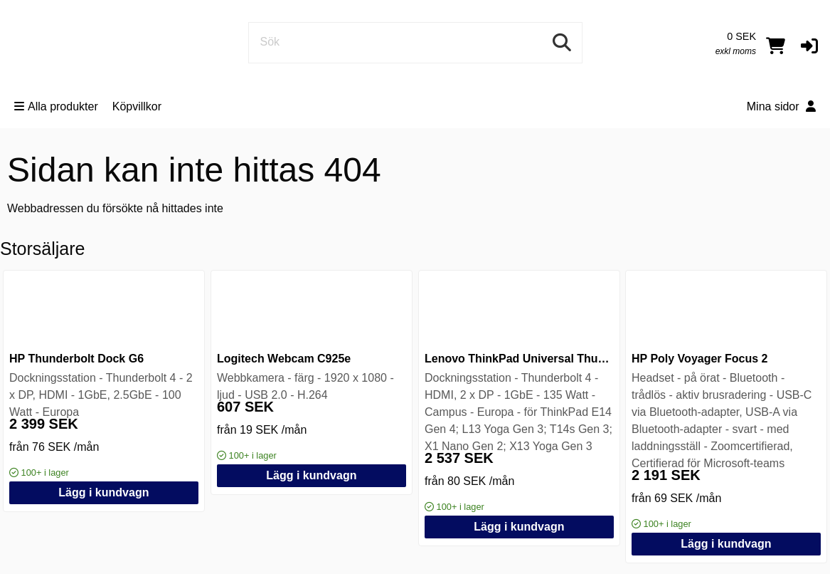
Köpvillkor (136, 106)
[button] (809, 46)
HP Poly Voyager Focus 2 (699, 359)
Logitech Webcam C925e (284, 359)
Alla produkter (56, 106)
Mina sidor (781, 106)
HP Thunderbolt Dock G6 (76, 359)
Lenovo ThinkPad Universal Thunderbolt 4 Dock (554, 359)
